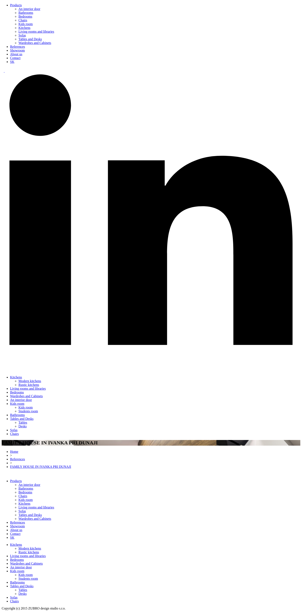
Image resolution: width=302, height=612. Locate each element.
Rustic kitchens (28, 385)
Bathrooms (25, 12)
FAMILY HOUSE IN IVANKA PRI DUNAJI (40, 466)
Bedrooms (25, 16)
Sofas (22, 35)
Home (14, 451)
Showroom (17, 50)
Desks (22, 426)
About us (16, 54)
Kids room (25, 24)
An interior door (29, 9)
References (17, 46)
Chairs (22, 20)
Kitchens (24, 28)
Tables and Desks (30, 39)
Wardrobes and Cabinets (34, 43)
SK (12, 61)
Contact (15, 58)
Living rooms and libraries (36, 31)
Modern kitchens (29, 381)
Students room (28, 411)
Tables (22, 422)
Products (16, 5)
